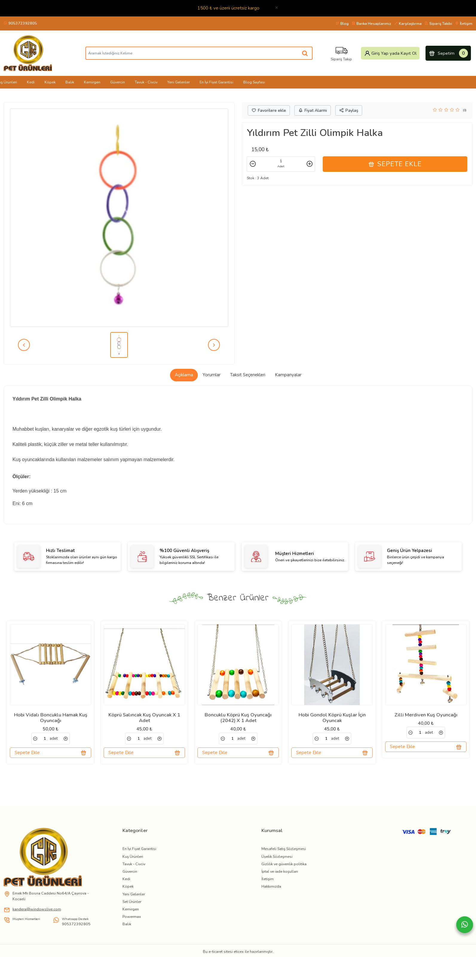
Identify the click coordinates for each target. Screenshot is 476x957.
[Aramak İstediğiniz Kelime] (305, 53)
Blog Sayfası (254, 82)
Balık (69, 82)
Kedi (31, 82)
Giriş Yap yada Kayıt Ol (390, 53)
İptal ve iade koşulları (279, 877)
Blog (342, 23)
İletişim (463, 23)
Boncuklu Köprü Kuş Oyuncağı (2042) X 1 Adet (238, 718)
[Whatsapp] (464, 924)
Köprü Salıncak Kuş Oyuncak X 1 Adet (144, 718)
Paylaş (348, 110)
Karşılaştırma (408, 23)
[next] (214, 345)
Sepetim (448, 53)
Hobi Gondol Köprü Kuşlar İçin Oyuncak (332, 718)
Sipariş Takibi (438, 23)
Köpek (50, 82)
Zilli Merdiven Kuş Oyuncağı (425, 715)
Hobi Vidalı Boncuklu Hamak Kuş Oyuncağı (50, 718)
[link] (35, 738)
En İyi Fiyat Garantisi (216, 82)
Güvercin (117, 82)
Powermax (132, 922)
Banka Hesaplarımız (371, 23)
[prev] (24, 345)
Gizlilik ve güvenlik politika (284, 869)
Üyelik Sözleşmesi (277, 862)
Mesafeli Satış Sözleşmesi (283, 854)
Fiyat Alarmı (312, 110)
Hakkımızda (271, 892)
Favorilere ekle (269, 110)
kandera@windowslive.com (37, 914)
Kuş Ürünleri (133, 862)
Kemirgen (92, 82)
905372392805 (20, 23)
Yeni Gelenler (178, 82)
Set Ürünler (132, 907)
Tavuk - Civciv (146, 82)
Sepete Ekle (395, 164)
